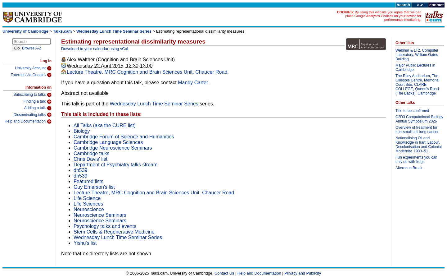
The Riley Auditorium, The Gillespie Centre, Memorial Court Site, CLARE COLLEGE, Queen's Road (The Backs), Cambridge (417, 84)
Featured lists (88, 181)
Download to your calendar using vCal (94, 48)
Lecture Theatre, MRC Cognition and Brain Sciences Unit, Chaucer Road (147, 72)
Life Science (87, 198)
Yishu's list (85, 243)
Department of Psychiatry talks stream (115, 164)
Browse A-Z (31, 48)
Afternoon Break (408, 168)
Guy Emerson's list (94, 187)
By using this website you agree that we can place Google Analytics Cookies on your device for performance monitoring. (383, 15)
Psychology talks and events (105, 226)
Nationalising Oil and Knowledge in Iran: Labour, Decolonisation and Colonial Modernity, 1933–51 (418, 144)
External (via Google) (31, 74)
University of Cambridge (25, 31)
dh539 (81, 170)
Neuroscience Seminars (100, 215)
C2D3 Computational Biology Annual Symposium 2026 (419, 119)
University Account (33, 68)
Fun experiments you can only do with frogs (416, 159)
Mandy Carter (193, 82)
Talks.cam (62, 31)
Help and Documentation (28, 121)
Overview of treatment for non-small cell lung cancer (417, 129)
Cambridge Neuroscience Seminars (113, 148)
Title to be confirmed (412, 111)
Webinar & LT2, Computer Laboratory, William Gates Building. (416, 54)
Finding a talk (38, 101)
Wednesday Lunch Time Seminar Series (113, 31)
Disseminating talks (33, 114)
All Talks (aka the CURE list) (105, 125)
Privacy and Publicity (302, 273)
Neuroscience (89, 209)
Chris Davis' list (90, 159)
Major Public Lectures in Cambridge (415, 67)
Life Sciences (88, 203)
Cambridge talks (92, 153)
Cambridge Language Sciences (108, 142)
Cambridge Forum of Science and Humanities (124, 136)
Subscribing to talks (32, 94)
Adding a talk (38, 108)
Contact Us (224, 273)
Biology (82, 131)
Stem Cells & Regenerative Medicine (114, 231)
